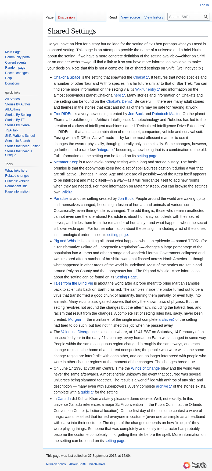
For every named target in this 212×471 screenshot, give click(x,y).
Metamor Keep (65, 162)
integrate (105, 150)
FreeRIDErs (63, 114)
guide (85, 392)
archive (165, 319)
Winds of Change (145, 368)
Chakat (139, 77)
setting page (147, 156)
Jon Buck (136, 114)
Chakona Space (66, 77)
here (117, 95)
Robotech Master (166, 114)
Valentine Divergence (78, 332)
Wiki (65, 192)
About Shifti (77, 464)
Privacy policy (56, 464)
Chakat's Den (117, 101)
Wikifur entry (145, 89)
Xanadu (64, 398)
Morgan (74, 319)
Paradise (60, 198)
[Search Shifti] (188, 17)
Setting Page (126, 277)
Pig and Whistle (66, 241)
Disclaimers (97, 464)
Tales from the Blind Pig (73, 283)
